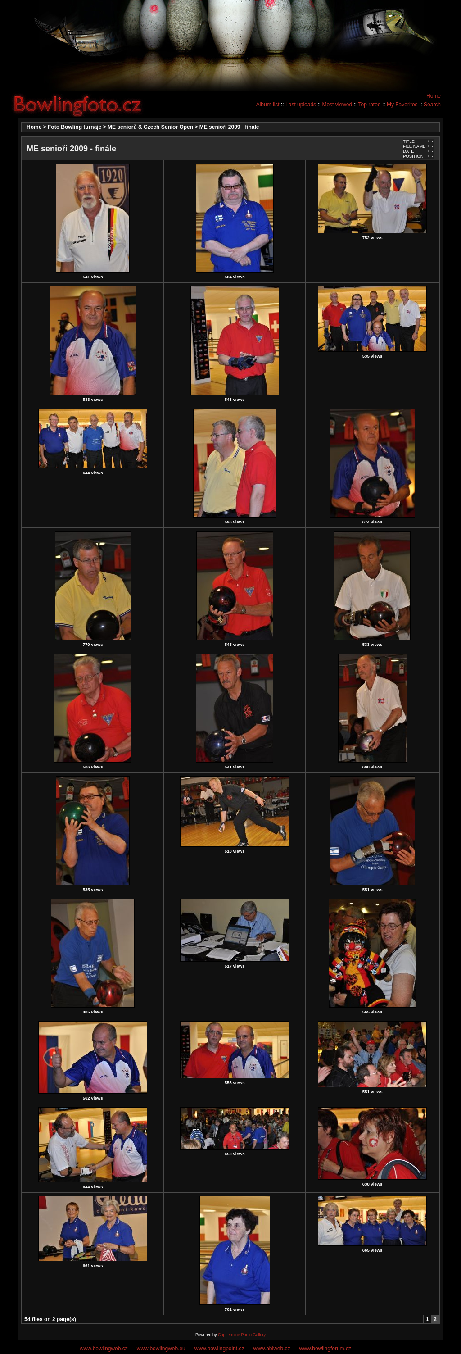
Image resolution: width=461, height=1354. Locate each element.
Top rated (369, 104)
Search (432, 104)
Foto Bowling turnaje (74, 127)
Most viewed (337, 104)
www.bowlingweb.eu (161, 1348)
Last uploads (300, 104)
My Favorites (402, 104)
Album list (268, 104)
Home (433, 96)
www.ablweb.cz (271, 1348)
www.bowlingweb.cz (104, 1348)
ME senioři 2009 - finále (229, 127)
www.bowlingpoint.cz (219, 1348)
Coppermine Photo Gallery (242, 1334)
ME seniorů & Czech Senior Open (150, 127)
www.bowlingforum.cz (325, 1348)
